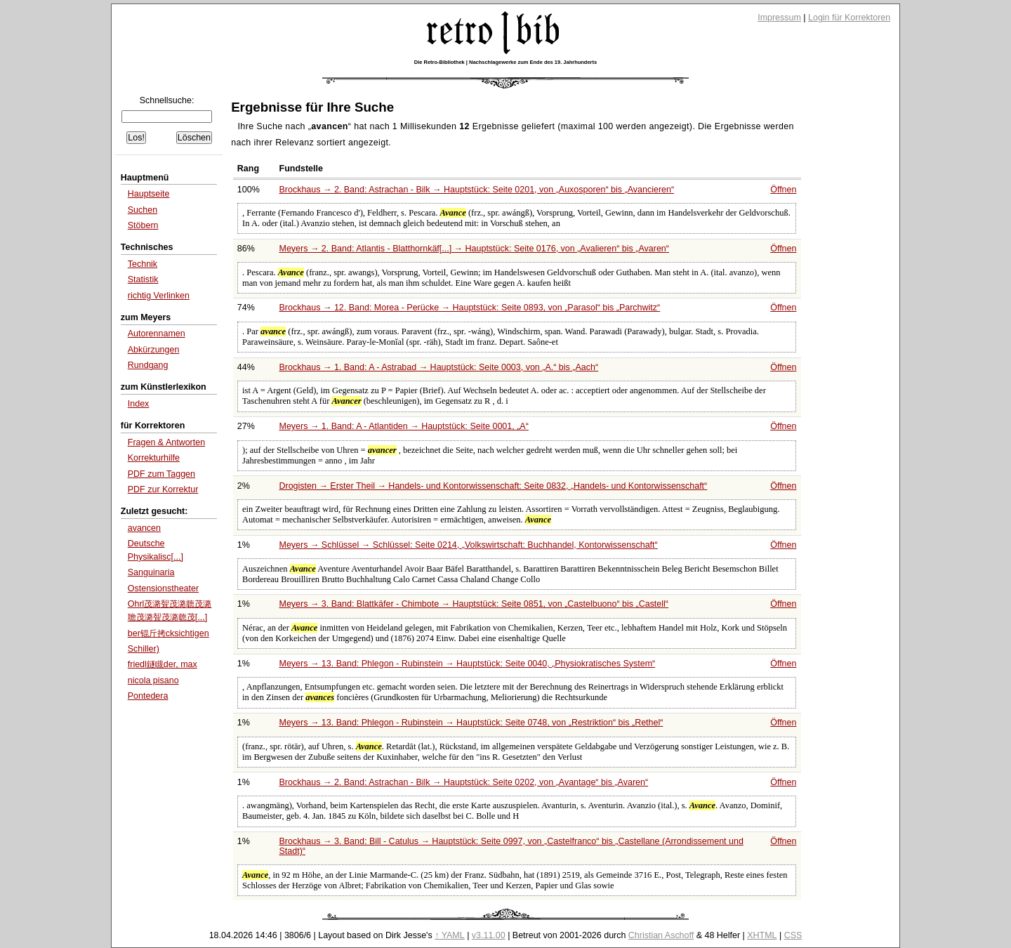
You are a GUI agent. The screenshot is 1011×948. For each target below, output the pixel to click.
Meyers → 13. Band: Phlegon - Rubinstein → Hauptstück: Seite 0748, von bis (471, 723)
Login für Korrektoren (849, 17)
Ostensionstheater (163, 588)
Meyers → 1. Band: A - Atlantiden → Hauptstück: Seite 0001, (404, 426)
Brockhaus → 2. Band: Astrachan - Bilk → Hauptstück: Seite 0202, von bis (464, 782)
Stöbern (143, 225)
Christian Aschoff (661, 935)
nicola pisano (153, 680)
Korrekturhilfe (154, 458)
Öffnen (783, 190)
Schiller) (143, 649)
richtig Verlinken (159, 296)
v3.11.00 (488, 935)
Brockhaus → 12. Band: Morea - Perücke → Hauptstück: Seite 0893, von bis (470, 307)
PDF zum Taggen (161, 474)
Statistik (143, 279)
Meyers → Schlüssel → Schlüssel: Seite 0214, (468, 545)
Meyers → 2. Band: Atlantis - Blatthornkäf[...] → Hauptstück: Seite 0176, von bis (474, 249)
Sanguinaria (151, 572)
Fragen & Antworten (166, 442)
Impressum (779, 17)
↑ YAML (450, 935)
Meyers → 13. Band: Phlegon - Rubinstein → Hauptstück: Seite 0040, (467, 664)
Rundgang (148, 365)
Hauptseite (149, 194)
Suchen (142, 210)
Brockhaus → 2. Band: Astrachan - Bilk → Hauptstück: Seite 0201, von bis (477, 190)
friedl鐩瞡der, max (162, 664)
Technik (142, 264)
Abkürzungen (154, 350)
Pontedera (148, 696)
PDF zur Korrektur (163, 489)
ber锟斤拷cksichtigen (168, 633)
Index (139, 404)
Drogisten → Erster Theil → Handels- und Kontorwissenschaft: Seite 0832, (493, 486)
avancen (144, 528)
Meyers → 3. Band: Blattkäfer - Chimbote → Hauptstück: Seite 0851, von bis (474, 604)
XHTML (762, 935)
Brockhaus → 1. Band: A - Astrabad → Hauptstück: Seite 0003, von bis (439, 367)
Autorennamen (156, 333)
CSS (793, 935)
